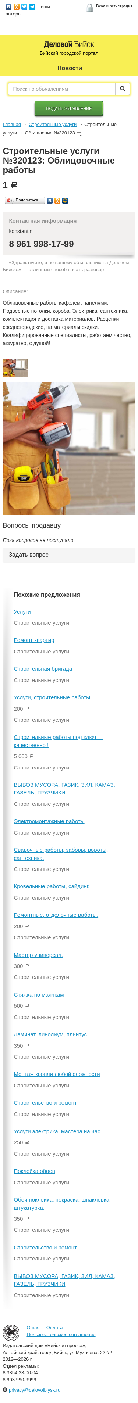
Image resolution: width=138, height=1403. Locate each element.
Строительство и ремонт (45, 1102)
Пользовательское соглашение (60, 1334)
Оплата (54, 1327)
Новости (69, 68)
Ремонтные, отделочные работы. (56, 915)
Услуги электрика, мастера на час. (58, 1131)
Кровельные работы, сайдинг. (51, 886)
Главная (12, 124)
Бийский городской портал (69, 53)
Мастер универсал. (38, 955)
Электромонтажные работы (49, 821)
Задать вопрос (28, 555)
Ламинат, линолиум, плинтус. (51, 1034)
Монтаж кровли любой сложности (57, 1074)
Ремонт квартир (34, 640)
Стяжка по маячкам (39, 994)
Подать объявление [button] (69, 108)
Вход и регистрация (114, 6)
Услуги (22, 612)
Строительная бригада (43, 668)
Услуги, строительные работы (52, 697)
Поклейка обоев (34, 1171)
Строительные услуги (53, 124)
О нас (32, 1327)
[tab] (69, 555)
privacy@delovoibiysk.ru (34, 1390)
